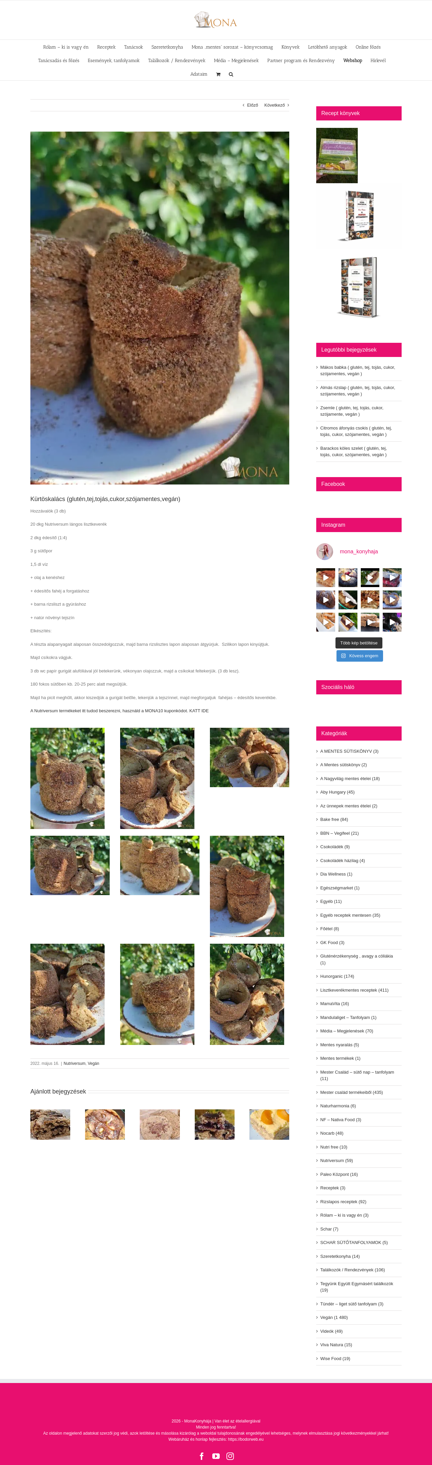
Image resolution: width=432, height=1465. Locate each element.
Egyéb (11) (331, 901)
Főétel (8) (329, 928)
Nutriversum (75, 1063)
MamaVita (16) (334, 1003)
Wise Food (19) (335, 1358)
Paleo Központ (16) (339, 1174)
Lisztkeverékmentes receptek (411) (354, 990)
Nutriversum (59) (336, 1160)
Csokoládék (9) (335, 846)
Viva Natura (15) (336, 1344)
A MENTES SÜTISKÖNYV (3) (349, 751)
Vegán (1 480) (334, 1317)
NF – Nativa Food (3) (340, 1119)
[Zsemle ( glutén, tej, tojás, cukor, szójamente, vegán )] (160, 1111)
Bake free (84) (334, 819)
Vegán (93, 1063)
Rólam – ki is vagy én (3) (344, 1215)
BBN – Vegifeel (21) (339, 833)
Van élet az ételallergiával (238, 1421)
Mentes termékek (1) (340, 1058)
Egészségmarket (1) (339, 887)
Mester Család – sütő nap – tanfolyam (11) (357, 1075)
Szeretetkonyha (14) (340, 1256)
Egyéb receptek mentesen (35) (350, 915)
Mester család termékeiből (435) (351, 1092)
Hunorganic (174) (337, 976)
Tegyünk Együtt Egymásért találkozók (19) (356, 1287)
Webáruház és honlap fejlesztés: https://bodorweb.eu (216, 1439)
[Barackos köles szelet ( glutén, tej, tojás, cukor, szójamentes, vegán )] (269, 1111)
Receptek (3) (332, 1187)
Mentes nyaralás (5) (339, 1044)
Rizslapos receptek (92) (343, 1201)
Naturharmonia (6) (338, 1105)
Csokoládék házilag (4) (342, 860)
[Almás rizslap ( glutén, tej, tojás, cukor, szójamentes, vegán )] (105, 1111)
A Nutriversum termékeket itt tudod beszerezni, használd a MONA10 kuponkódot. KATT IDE (119, 710)
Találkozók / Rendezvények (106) (352, 1269)
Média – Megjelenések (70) (346, 1030)
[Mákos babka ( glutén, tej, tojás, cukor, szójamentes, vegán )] (50, 1111)
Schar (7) (329, 1229)
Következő (274, 105)
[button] (231, 73)
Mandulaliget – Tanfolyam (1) (348, 1017)
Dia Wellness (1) (336, 874)
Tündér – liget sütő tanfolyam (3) (351, 1303)
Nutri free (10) (333, 1147)
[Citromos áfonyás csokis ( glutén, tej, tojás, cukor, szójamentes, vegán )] (215, 1111)
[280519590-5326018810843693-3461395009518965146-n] (159, 308)
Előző (252, 105)
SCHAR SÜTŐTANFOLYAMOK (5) (354, 1242)
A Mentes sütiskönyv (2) (343, 764)
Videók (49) (331, 1331)
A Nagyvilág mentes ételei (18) (350, 778)
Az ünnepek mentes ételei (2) (348, 805)
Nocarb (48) (332, 1133)
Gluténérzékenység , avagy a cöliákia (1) (356, 959)
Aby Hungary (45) (337, 792)
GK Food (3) (332, 942)
